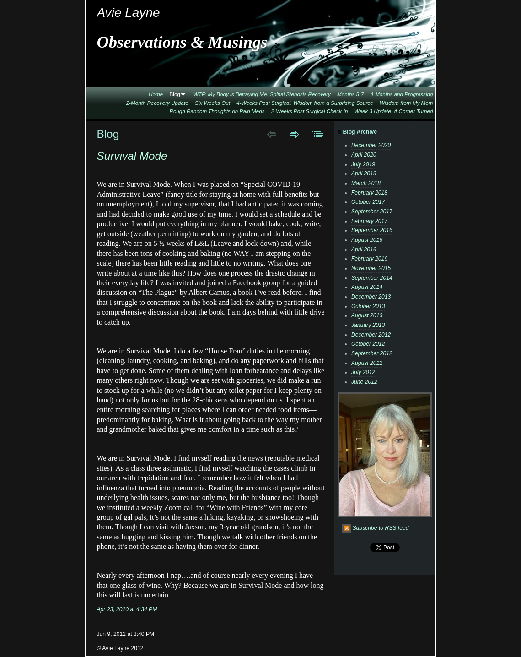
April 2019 (363, 173)
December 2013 (371, 296)
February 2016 (369, 258)
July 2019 (363, 164)
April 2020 (363, 155)
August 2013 (366, 315)
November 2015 (371, 268)
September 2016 (371, 230)
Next (294, 134)
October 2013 (368, 306)
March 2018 (366, 183)
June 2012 (364, 382)
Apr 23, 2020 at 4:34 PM (127, 609)
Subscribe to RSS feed (381, 528)
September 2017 (371, 211)
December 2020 (371, 145)
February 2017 (369, 221)
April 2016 (363, 249)
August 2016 (366, 240)
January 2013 (368, 325)
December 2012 (371, 334)
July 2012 (363, 372)
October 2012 (368, 344)
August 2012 (366, 363)
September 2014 (371, 278)
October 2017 (368, 202)
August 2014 (366, 287)
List (318, 134)
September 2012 (371, 353)
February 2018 (369, 193)
